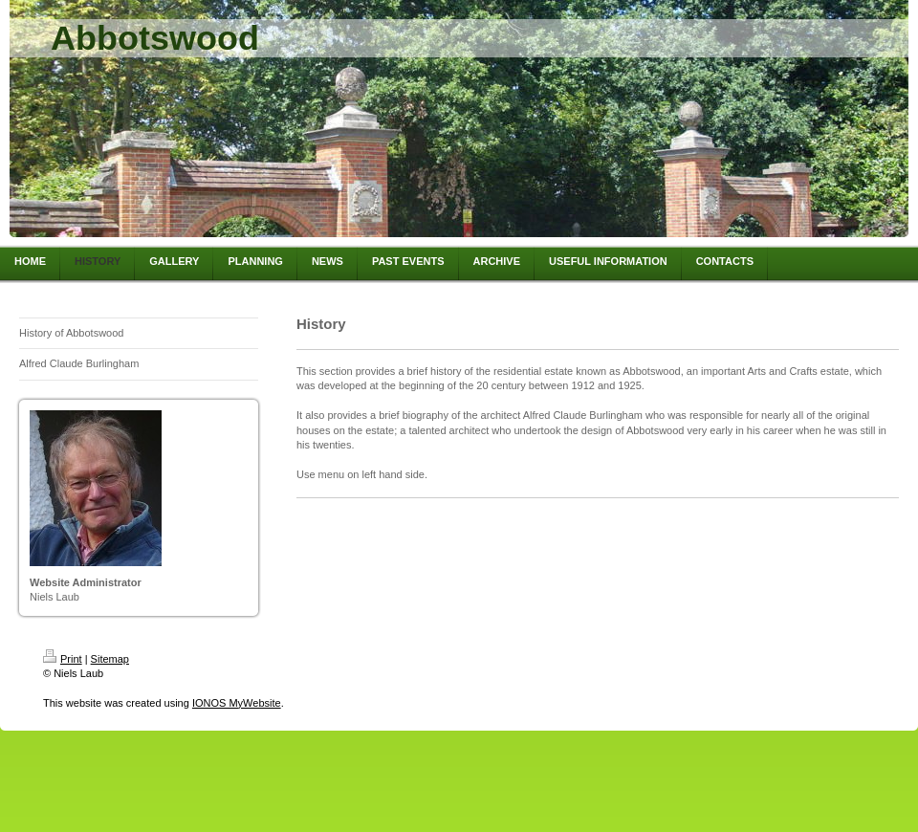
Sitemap (110, 659)
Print (62, 659)
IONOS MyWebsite (236, 703)
